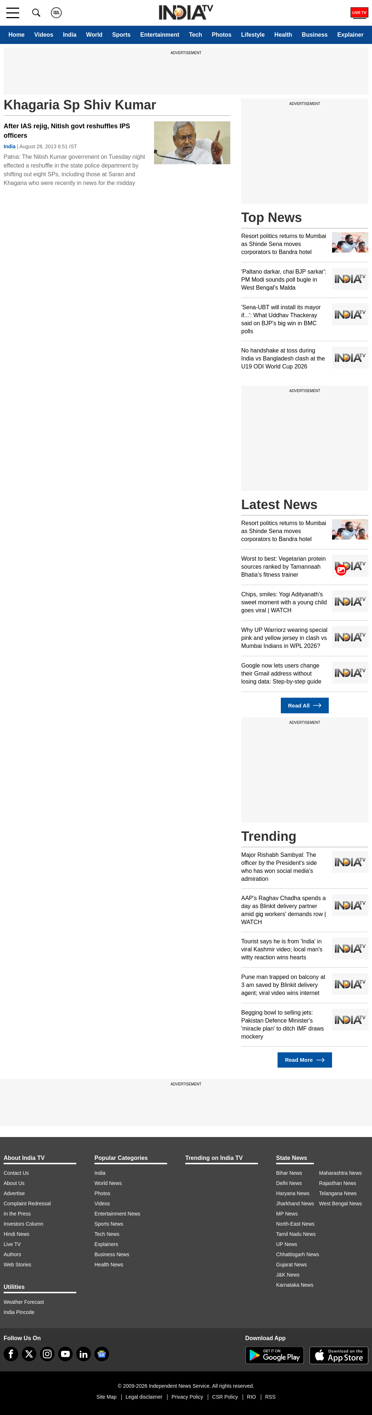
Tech (195, 35)
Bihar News (289, 1173)
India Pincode (19, 1312)
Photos (221, 35)
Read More (304, 1060)
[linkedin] (83, 1354)
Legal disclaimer (144, 1397)
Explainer (350, 35)
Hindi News (16, 1234)
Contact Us (16, 1173)
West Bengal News (340, 1203)
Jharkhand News (295, 1203)
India (69, 35)
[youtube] (65, 1354)
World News (108, 1183)
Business (315, 35)
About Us (14, 1183)
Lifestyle (253, 35)
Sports (121, 35)
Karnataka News (295, 1285)
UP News (286, 1244)
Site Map (106, 1397)
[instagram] (47, 1354)
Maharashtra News (340, 1173)
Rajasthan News (337, 1183)
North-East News (295, 1224)
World (94, 35)
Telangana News (338, 1193)
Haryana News (293, 1193)
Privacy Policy (187, 1397)
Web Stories (17, 1264)
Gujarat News (291, 1264)
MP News (287, 1214)
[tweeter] (29, 1354)
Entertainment (159, 35)
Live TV (12, 1244)
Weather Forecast (24, 1302)
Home (16, 35)
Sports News (108, 1224)
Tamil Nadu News (296, 1234)
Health (283, 35)
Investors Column (23, 1224)
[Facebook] (11, 1354)
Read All (305, 705)
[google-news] (101, 1354)
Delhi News (289, 1183)
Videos (43, 35)
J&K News (288, 1275)
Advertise (14, 1193)
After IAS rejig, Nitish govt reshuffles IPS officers (67, 130)
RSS (270, 1397)
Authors (12, 1254)
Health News (108, 1264)
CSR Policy (225, 1397)
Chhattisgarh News (297, 1254)
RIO (251, 1397)
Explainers (106, 1244)
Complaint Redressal (27, 1203)
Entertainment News (117, 1214)
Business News (111, 1254)
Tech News (106, 1234)
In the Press (17, 1214)
